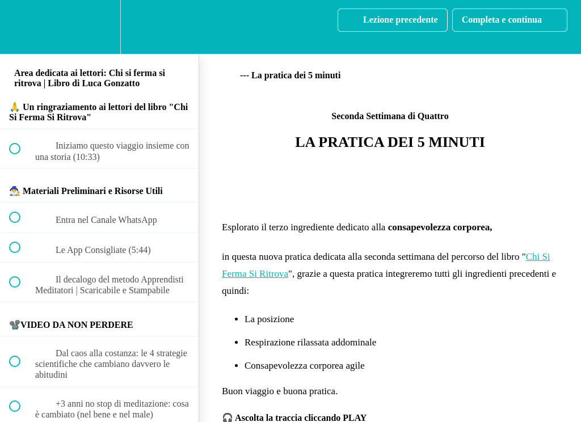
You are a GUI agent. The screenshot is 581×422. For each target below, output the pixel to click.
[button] (21, 27)
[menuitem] (99, 27)
